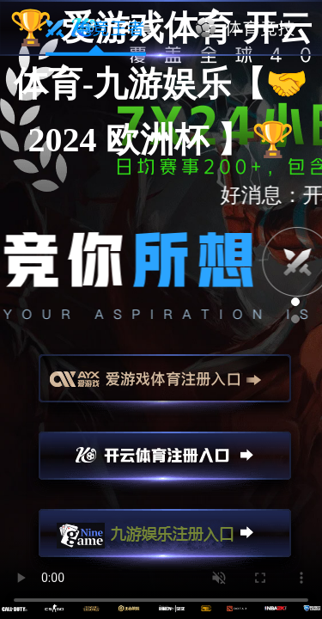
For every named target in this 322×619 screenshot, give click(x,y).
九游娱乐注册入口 (165, 541)
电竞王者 (96, 28)
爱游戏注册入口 (165, 386)
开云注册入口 (165, 463)
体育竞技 (246, 28)
